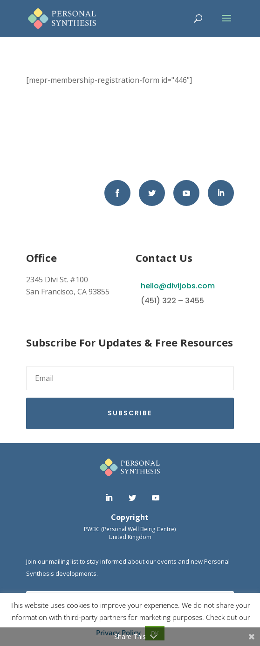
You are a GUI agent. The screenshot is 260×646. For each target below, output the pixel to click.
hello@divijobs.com (178, 285)
